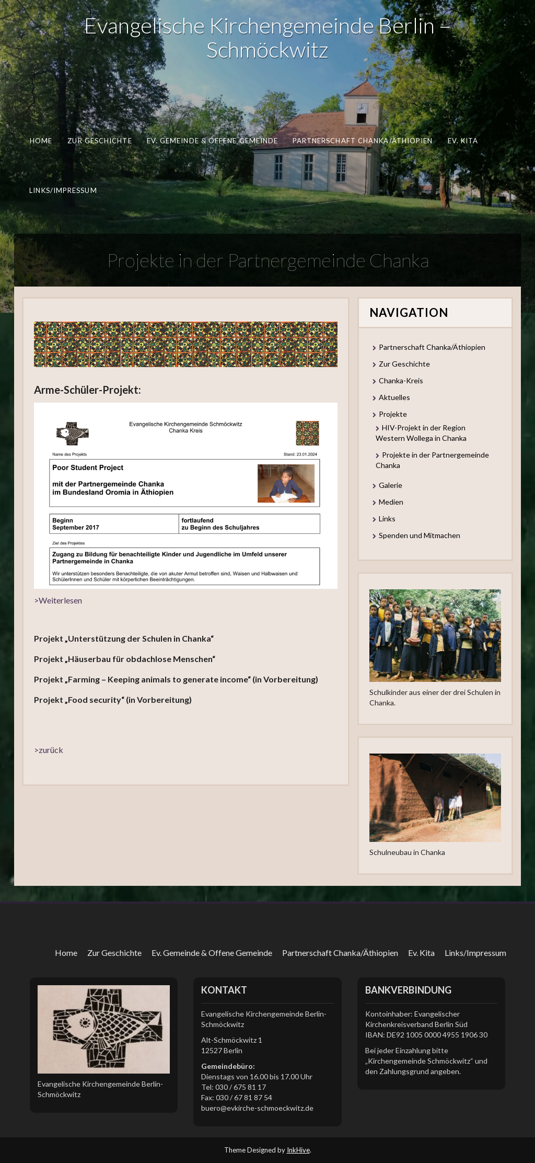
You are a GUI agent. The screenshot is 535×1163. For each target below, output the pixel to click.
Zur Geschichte (99, 140)
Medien (391, 501)
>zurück (48, 750)
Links (387, 518)
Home (41, 140)
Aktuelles (394, 397)
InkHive (298, 1150)
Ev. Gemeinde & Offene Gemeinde (212, 140)
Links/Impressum (63, 190)
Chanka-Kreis (401, 380)
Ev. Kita (463, 140)
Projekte (393, 413)
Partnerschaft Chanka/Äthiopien (363, 140)
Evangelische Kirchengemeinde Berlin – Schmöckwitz (267, 37)
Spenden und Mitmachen (419, 535)
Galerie (390, 485)
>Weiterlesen (58, 600)
